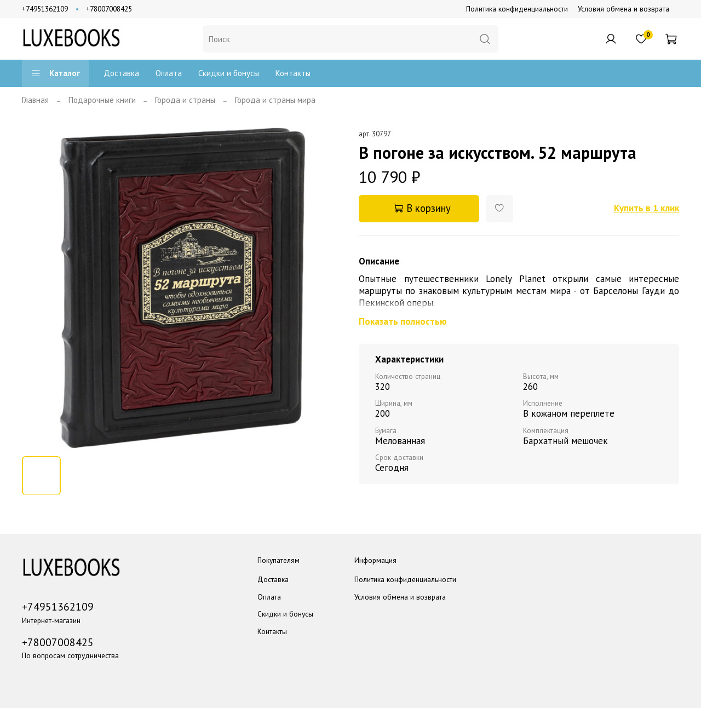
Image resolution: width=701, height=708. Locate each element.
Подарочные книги (102, 100)
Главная (35, 100)
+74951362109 (45, 9)
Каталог (55, 73)
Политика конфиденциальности (517, 9)
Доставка (121, 73)
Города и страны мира (275, 100)
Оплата (169, 73)
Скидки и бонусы (228, 73)
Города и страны (185, 100)
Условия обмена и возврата (623, 9)
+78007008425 (109, 9)
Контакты (293, 73)
